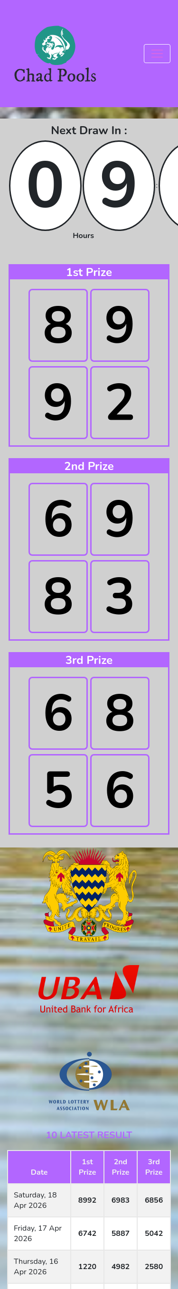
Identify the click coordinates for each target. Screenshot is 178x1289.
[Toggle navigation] (157, 53)
